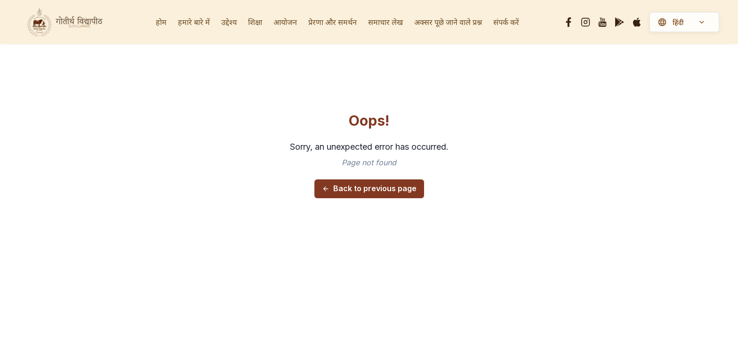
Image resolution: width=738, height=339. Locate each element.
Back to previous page (369, 188)
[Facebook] (568, 22)
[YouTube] (602, 22)
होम (161, 22)
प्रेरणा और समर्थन (332, 22)
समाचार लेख (385, 22)
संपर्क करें (506, 22)
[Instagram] (585, 22)
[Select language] (692, 22)
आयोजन (285, 22)
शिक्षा (255, 22)
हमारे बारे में (194, 22)
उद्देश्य (229, 22)
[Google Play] (619, 22)
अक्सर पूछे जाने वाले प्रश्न (448, 22)
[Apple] (637, 22)
